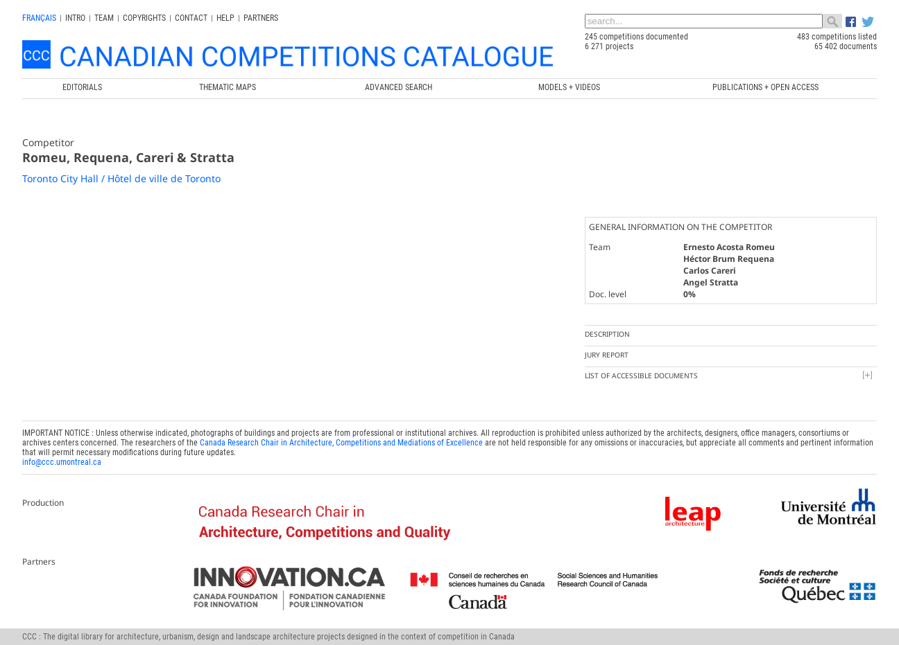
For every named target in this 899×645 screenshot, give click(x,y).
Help (225, 18)
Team (104, 18)
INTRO (75, 18)
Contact (191, 18)
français (39, 18)
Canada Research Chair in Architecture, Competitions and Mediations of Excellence (341, 443)
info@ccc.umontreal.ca (61, 462)
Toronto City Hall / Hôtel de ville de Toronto (121, 178)
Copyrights (144, 18)
